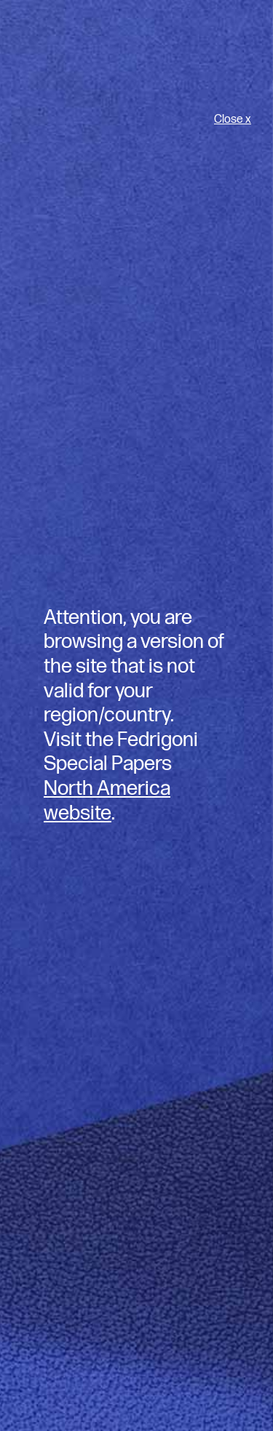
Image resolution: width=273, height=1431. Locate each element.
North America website (107, 801)
